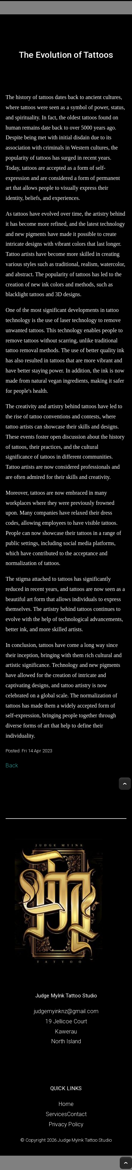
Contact (77, 1114)
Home (66, 1104)
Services (56, 1114)
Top (125, 784)
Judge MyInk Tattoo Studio (85, 1140)
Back (12, 765)
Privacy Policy (66, 1124)
